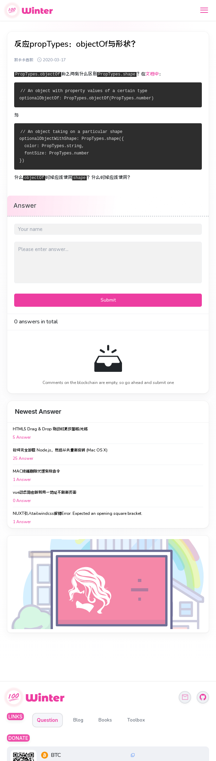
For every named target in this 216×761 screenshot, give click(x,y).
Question (47, 720)
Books (105, 720)
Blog (78, 720)
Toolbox (136, 720)
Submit (108, 300)
